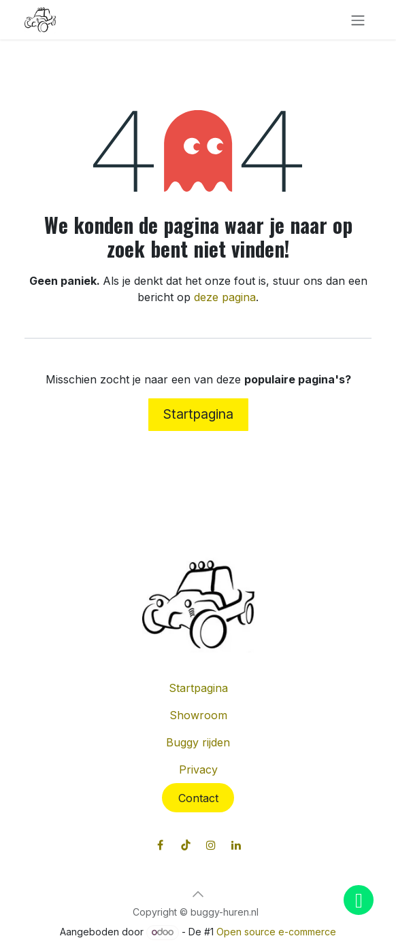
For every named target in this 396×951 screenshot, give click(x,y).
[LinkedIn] (236, 845)
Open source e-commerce (276, 931)
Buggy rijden (198, 742)
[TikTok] (186, 845)
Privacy (198, 769)
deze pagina (225, 297)
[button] (198, 894)
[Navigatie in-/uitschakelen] (358, 19)
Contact (198, 798)
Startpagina (198, 414)
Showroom (198, 715)
